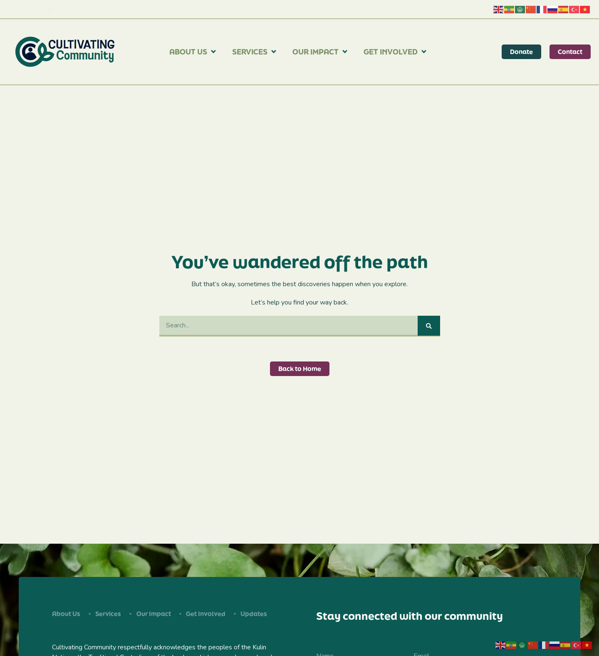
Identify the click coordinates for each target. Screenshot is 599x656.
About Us (193, 52)
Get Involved (396, 52)
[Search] (429, 326)
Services (254, 52)
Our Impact (320, 52)
